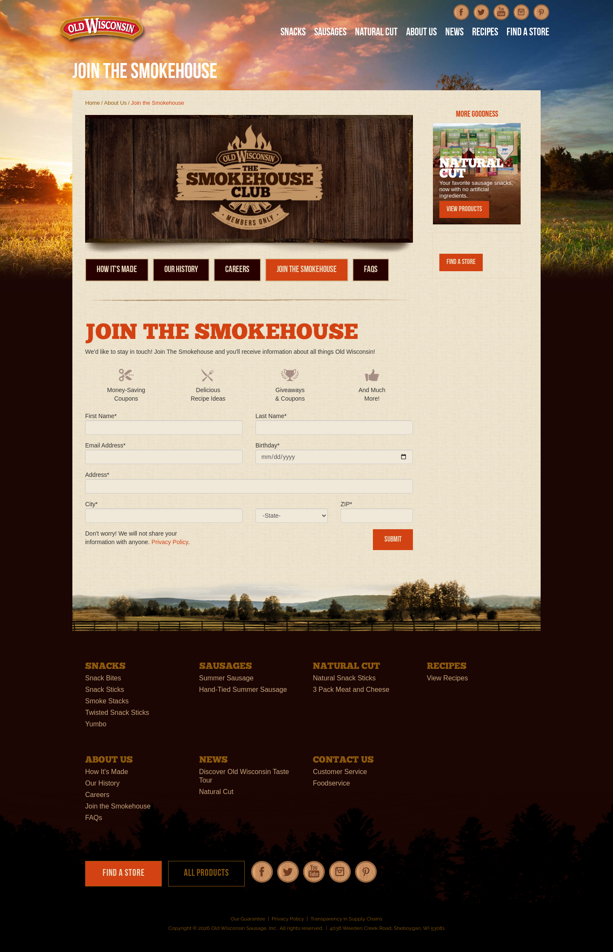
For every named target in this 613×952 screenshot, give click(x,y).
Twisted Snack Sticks (117, 712)
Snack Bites (103, 678)
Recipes (485, 33)
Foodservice (331, 783)
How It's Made (117, 269)
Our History (181, 269)
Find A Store (528, 33)
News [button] (454, 33)
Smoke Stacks (107, 701)
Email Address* (105, 445)
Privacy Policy (170, 542)
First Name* (101, 416)
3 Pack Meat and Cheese (351, 689)
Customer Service (340, 771)
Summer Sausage (226, 678)
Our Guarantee (248, 919)
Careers (237, 269)
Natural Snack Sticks (344, 678)
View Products (464, 209)
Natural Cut (216, 791)
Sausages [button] (330, 33)
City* (91, 504)
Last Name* (270, 416)
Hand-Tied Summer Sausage (243, 689)
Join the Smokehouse (307, 269)
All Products (206, 873)
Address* (97, 474)
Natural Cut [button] (376, 33)
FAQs (371, 269)
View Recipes (447, 678)
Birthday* (267, 445)
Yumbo (95, 724)
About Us (115, 103)
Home (92, 103)
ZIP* (346, 504)
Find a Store (461, 262)
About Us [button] (421, 33)
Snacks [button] (293, 33)
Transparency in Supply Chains (346, 919)
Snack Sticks (104, 689)
